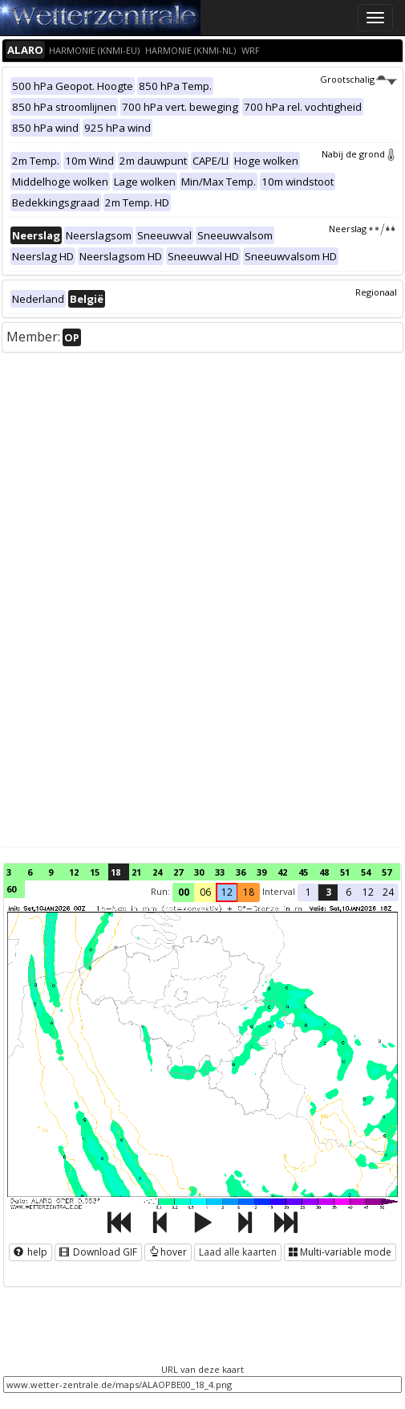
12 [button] (227, 892)
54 (366, 872)
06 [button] (205, 892)
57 (386, 872)
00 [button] (183, 892)
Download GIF (98, 1252)
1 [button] (308, 892)
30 (199, 872)
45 (303, 872)
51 (345, 872)
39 (261, 872)
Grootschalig (358, 79)
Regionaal (376, 292)
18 (115, 872)
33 (220, 872)
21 (136, 872)
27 (178, 872)
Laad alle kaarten (238, 1252)
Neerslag (363, 229)
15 (94, 872)
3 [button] (328, 892)
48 (324, 872)
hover (168, 1252)
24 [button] (388, 892)
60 (11, 889)
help (30, 1252)
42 (282, 872)
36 (240, 872)
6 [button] (348, 892)
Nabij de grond (359, 154)
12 (74, 872)
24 (157, 872)
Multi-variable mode (340, 1252)
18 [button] (248, 892)
